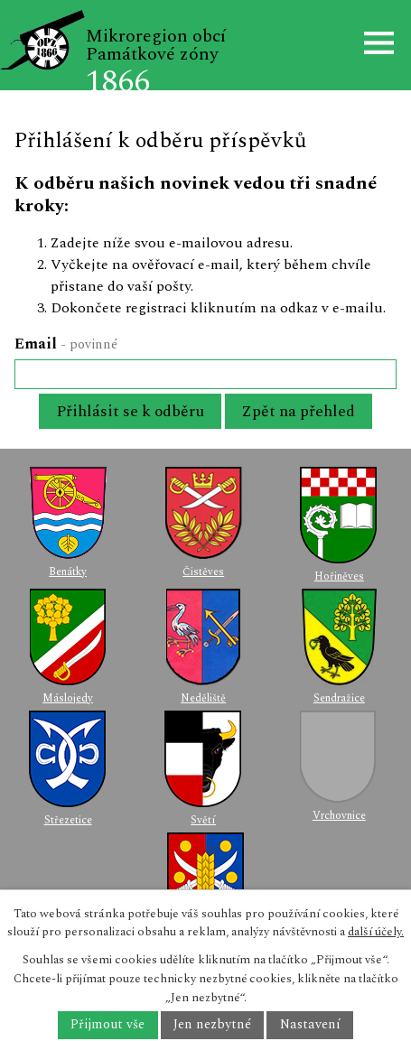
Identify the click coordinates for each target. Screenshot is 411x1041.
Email (65, 344)
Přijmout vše (107, 1026)
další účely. (376, 932)
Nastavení (310, 1026)
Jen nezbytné (212, 1026)
